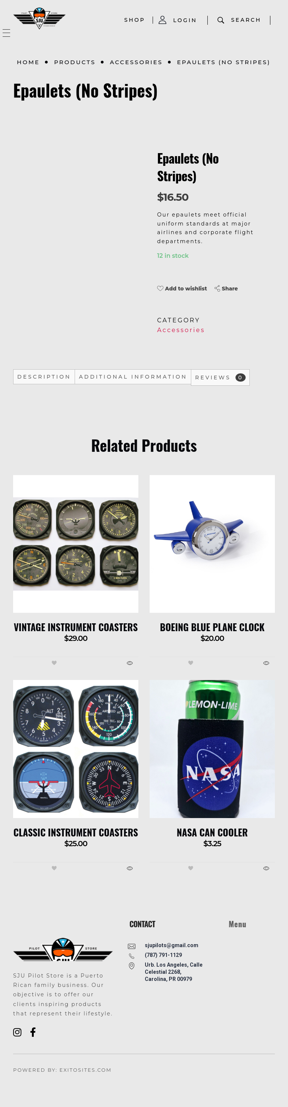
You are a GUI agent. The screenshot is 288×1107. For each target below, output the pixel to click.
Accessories (136, 62)
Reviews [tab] (220, 377)
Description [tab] (44, 376)
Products (75, 62)
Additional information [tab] (133, 376)
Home (28, 62)
